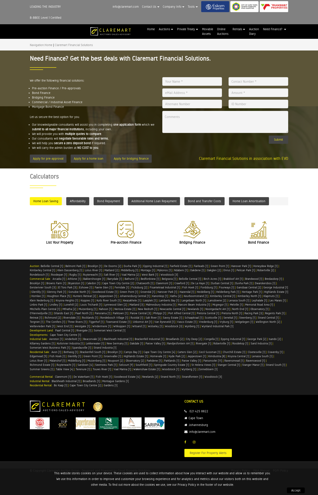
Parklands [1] (171, 360)
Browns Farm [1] (56, 283)
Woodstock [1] (170, 369)
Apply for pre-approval (48, 158)
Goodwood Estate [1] (104, 291)
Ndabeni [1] (181, 270)
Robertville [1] (221, 343)
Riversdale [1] (71, 317)
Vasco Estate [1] (187, 321)
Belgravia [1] (169, 278)
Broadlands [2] (175, 339)
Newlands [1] (195, 309)
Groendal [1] (147, 291)
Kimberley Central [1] (42, 270)
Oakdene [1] (197, 270)
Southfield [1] (144, 364)
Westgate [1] (82, 326)
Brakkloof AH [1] (233, 278)
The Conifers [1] (55, 321)
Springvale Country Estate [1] (171, 364)
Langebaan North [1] (194, 300)
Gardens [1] (110, 385)
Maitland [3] (136, 304)
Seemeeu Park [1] (106, 364)
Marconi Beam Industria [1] (194, 304)
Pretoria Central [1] (208, 313)
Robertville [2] (265, 270)
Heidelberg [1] (205, 291)
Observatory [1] (259, 309)
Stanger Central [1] (229, 364)
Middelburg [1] (129, 270)
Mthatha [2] (69, 309)
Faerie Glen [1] (103, 287)
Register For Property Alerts (208, 453)
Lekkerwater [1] (95, 343)
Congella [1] (211, 339)
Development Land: (42, 330)
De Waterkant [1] (83, 376)
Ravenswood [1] (255, 360)
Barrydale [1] (114, 278)
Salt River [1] (111, 274)
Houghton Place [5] (58, 296)
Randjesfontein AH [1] (180, 343)
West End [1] (64, 326)
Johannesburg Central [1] (134, 296)
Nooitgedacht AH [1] (217, 309)
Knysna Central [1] (238, 356)
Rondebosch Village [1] (114, 317)
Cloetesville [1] (256, 352)
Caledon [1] (93, 283)
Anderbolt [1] (73, 339)
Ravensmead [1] (234, 360)
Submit (278, 139)
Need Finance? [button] (273, 29)
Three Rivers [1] (77, 321)
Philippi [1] (159, 313)
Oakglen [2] (214, 270)
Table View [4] (64, 369)
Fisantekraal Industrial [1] (165, 287)
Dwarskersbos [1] (265, 283)
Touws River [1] (102, 369)
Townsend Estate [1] (118, 321)
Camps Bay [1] (132, 352)
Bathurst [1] (131, 278)
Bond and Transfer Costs (204, 201)
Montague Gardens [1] (115, 381)
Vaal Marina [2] (130, 274)
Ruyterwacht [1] (92, 274)
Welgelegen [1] (244, 321)
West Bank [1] (150, 274)
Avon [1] (56, 352)
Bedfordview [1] (150, 278)
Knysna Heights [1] (67, 300)
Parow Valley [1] (155, 343)
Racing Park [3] (253, 313)
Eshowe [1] (85, 287)
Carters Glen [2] (187, 352)
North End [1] (240, 309)
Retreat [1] (36, 317)
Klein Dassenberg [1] (69, 270)
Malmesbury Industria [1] (161, 304)
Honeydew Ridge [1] (265, 266)
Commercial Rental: (42, 376)
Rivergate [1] (83, 330)
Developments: (40, 334)
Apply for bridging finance (131, 158)
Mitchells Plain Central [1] (45, 309)
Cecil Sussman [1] (209, 352)
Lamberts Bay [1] (169, 300)
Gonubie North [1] (79, 291)
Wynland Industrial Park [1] (217, 326)
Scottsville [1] (213, 317)
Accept (295, 490)
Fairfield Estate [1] (180, 266)
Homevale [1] (158, 356)
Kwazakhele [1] (132, 300)
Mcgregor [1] (219, 304)
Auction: (35, 266)
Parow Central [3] (140, 313)
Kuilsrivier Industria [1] (70, 343)
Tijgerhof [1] (96, 321)
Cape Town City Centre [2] (118, 283)
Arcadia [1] (59, 278)
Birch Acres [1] (212, 278)
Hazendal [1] (187, 291)
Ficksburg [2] (139, 287)
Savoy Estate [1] (172, 317)
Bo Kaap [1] (60, 385)
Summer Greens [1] (41, 369)
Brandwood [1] (253, 278)
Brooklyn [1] (95, 266)
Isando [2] (275, 339)
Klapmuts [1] (270, 296)
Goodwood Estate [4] (127, 376)
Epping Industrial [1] (155, 266)
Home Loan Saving (45, 201)
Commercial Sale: (41, 278)
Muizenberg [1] (88, 309)
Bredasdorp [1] (273, 278)
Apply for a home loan (88, 158)
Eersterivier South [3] (43, 287)
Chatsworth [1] (144, 283)
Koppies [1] (87, 300)
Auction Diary (254, 31)
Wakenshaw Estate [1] (146, 369)
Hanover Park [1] (241, 266)
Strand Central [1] (268, 317)
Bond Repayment (108, 201)
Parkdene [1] (154, 360)
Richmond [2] (53, 317)
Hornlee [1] (38, 296)
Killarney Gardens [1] (42, 343)
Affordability (78, 201)
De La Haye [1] (200, 283)
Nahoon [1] (105, 309)
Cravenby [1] (275, 352)
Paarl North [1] (83, 313)
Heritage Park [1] (252, 291)
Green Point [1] (220, 266)
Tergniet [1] (37, 321)
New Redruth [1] (147, 309)
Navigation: (37, 45)
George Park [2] (256, 339)
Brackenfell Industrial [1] (149, 339)
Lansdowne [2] (217, 300)
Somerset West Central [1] (109, 330)
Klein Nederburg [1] (41, 300)
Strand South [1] (275, 364)
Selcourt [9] (126, 364)
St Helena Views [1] (203, 364)
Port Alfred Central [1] (181, 313)
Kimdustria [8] (216, 356)
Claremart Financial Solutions (74, 45)
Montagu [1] (148, 270)
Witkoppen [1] (121, 326)
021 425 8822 (198, 411)
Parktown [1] (120, 313)
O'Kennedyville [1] (40, 313)
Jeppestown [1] (107, 296)
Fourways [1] (226, 287)
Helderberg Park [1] (227, 291)
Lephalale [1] (259, 300)
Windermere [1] (101, 326)
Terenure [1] (83, 369)
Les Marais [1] (277, 300)
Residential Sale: (40, 352)
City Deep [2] (194, 339)
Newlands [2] (150, 376)
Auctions (164, 29)
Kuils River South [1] (109, 300)
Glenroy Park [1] (56, 291)
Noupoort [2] (115, 360)
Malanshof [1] (57, 360)
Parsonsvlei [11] (212, 360)
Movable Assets (207, 31)
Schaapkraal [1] (194, 317)
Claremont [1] (164, 283)
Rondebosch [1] (39, 274)
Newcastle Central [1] (172, 309)
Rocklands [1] (90, 317)
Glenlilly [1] (38, 291)
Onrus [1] (228, 270)
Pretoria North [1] (231, 313)
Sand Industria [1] (261, 343)
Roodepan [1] (59, 274)
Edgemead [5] (38, 356)
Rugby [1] (75, 274)
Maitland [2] (111, 270)
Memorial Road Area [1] (259, 304)
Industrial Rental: (41, 381)
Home (151, 29)
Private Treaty (186, 29)
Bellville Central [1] (52, 266)
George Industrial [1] (275, 287)
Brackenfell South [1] (92, 352)
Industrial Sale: (39, 339)
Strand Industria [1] (105, 347)
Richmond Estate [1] (42, 364)
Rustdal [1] (137, 317)
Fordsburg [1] (209, 287)
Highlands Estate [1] (276, 291)
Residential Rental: (42, 385)
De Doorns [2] (112, 266)
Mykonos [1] (164, 270)
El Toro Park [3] (67, 287)
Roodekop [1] (240, 343)
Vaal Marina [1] (122, 369)
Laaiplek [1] (150, 300)
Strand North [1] (170, 376)
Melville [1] (236, 304)
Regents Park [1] (275, 313)
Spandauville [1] (81, 347)
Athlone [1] (74, 278)
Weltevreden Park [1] (42, 326)
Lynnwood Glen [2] (115, 304)
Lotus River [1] (93, 270)
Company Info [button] (172, 6)
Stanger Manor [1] (252, 364)
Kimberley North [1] (249, 296)
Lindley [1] (55, 304)
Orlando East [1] (63, 313)
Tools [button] (191, 6)
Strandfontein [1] (192, 376)
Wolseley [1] (155, 326)
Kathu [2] (175, 296)
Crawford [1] (181, 283)
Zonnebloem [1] (208, 369)
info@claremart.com (126, 6)
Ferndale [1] (122, 287)
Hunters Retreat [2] (84, 296)
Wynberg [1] (192, 326)
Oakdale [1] (136, 343)
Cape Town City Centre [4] (159, 352)
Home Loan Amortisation (249, 201)
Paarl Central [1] (64, 330)
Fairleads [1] (201, 266)
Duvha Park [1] (132, 266)
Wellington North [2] (268, 321)
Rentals (237, 29)
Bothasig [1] (71, 352)
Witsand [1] (139, 326)
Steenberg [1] (247, 317)
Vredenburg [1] (208, 321)
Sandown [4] (85, 364)
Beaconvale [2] (92, 339)
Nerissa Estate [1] (124, 309)
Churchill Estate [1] (234, 352)
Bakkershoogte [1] (94, 278)
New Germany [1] (117, 343)
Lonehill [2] (71, 304)
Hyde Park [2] (176, 356)
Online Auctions (223, 31)
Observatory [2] (135, 360)
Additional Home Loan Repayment (153, 201)
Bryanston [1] (76, 283)
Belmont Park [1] (75, 266)
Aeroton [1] (56, 339)
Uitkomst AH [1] (142, 321)
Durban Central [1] (222, 283)
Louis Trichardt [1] (91, 304)
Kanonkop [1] (160, 296)
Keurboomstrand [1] (196, 296)
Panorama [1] (102, 313)
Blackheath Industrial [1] (118, 339)
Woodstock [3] (169, 274)
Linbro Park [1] (38, 304)
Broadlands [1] (91, 381)
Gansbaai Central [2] (249, 287)
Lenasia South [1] (239, 300)
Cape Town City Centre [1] (65, 334)
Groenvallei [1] (112, 356)
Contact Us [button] (149, 6)
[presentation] (189, 142)
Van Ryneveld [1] (164, 321)
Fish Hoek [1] (190, 287)
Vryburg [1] (226, 321)
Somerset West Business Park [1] (50, 347)
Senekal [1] (230, 317)
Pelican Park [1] (246, 270)
